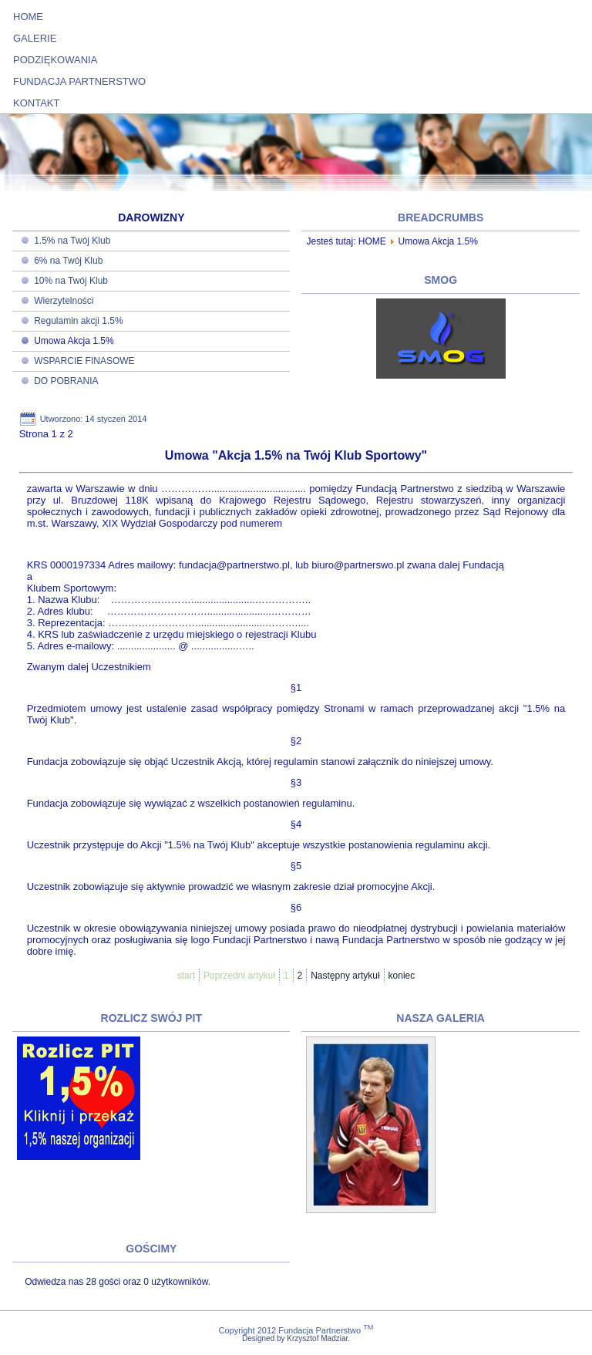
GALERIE (34, 38)
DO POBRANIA (66, 381)
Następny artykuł (345, 975)
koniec (401, 975)
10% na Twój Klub (71, 280)
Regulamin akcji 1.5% (78, 320)
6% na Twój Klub (68, 260)
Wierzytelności (63, 300)
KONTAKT (36, 103)
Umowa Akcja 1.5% (73, 340)
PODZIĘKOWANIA (55, 60)
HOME (28, 16)
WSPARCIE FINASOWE (84, 361)
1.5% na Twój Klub (72, 240)
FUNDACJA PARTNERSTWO (79, 81)
